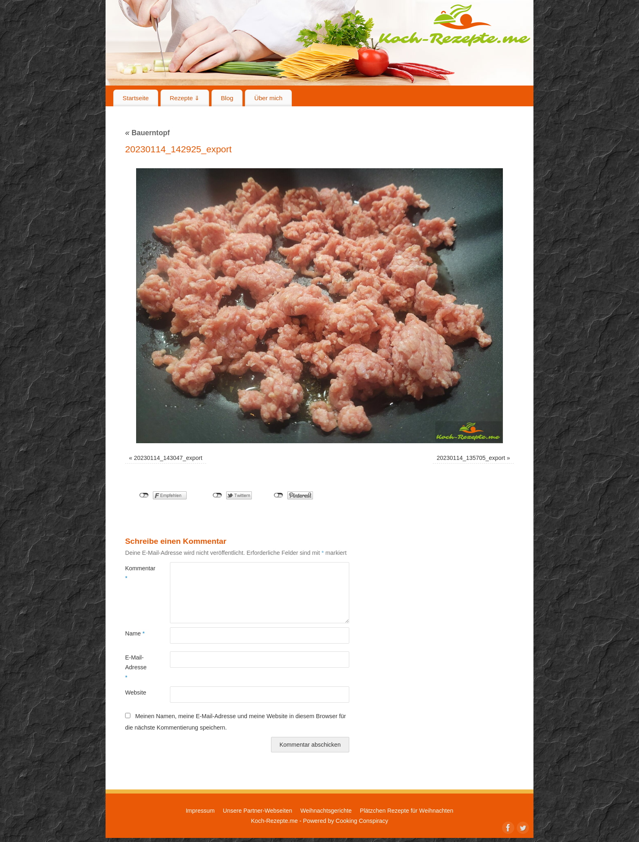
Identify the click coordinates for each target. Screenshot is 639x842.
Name (135, 633)
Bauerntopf (147, 133)
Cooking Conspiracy (362, 821)
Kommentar (136, 573)
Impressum (200, 810)
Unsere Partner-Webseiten (257, 810)
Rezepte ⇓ (185, 98)
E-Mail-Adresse (136, 667)
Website (135, 692)
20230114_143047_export (168, 458)
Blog (227, 98)
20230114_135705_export (470, 458)
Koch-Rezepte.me (454, 25)
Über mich (268, 98)
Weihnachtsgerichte (326, 810)
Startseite (136, 98)
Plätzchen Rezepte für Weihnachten (406, 810)
